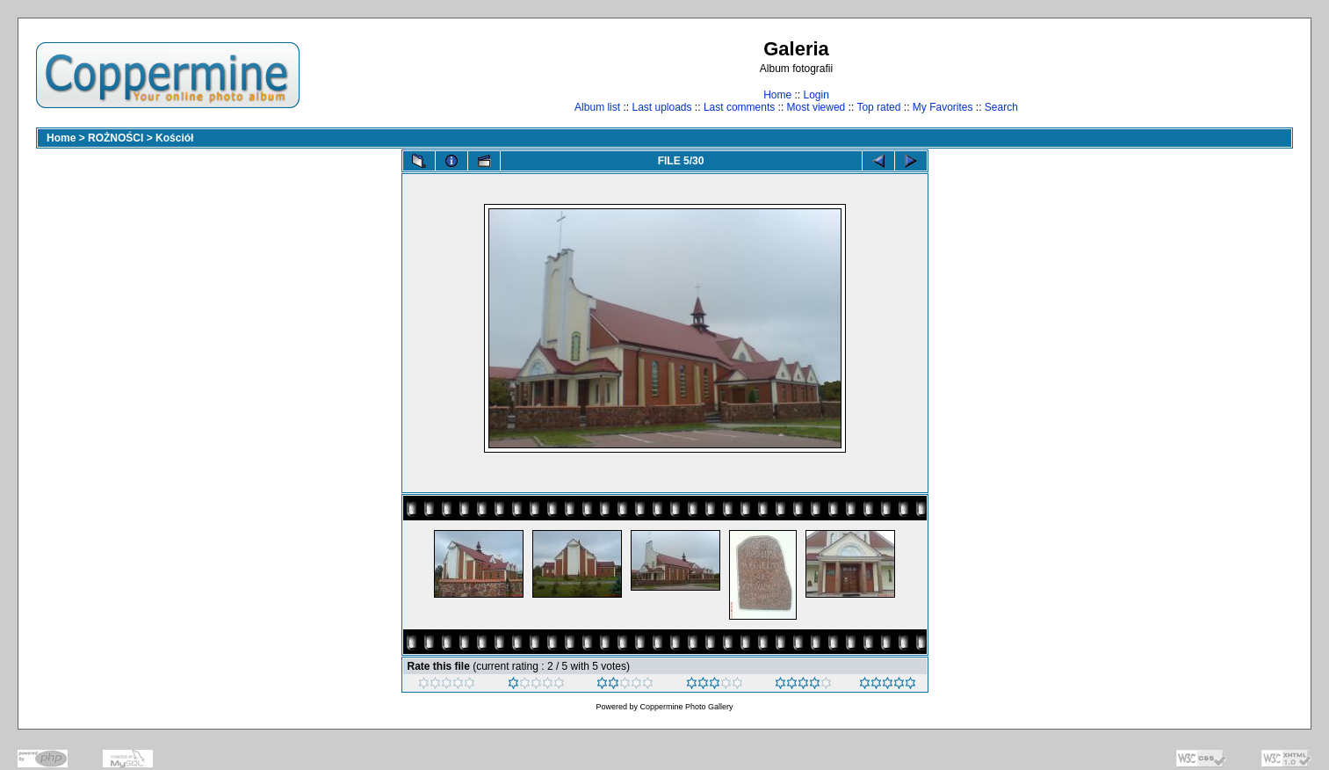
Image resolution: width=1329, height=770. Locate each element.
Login (815, 95)
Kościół (174, 138)
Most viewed (816, 107)
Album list (597, 107)
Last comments (739, 107)
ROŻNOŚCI (115, 138)
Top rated (878, 107)
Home (777, 95)
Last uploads (661, 107)
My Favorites (943, 107)
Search (1001, 107)
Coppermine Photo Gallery (686, 706)
